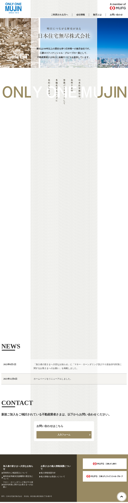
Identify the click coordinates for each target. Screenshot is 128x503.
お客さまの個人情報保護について (56, 468)
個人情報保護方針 (48, 474)
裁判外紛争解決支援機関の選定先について (18, 478)
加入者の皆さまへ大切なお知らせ (18, 468)
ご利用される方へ (59, 15)
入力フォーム (63, 436)
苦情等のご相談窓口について (15, 474)
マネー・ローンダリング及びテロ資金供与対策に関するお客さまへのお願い (18, 485)
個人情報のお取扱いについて (53, 478)
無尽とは (97, 15)
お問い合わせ (116, 15)
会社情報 (80, 15)
